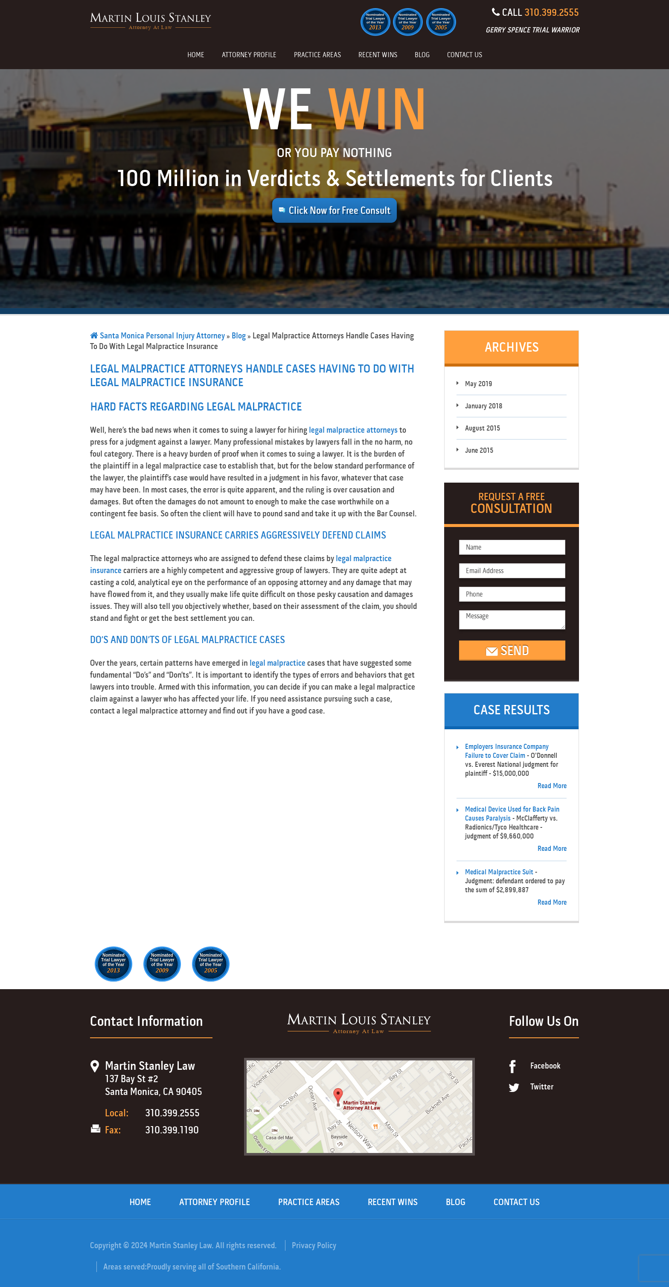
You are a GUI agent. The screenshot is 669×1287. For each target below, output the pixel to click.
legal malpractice (277, 663)
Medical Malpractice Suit (499, 872)
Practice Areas (317, 55)
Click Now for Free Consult (339, 210)
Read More (552, 785)
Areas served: (125, 1266)
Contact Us (464, 55)
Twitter (541, 1086)
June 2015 (479, 450)
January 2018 (484, 406)
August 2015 (482, 428)
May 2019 (478, 383)
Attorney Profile (249, 55)
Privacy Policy (314, 1245)
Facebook (545, 1065)
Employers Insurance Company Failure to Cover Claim (507, 751)
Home (195, 55)
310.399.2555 (551, 12)
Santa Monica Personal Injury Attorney (157, 335)
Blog (422, 55)
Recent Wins (377, 55)
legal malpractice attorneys (353, 430)
